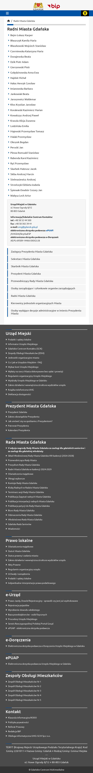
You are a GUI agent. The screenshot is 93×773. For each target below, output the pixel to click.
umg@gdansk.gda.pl (28, 226)
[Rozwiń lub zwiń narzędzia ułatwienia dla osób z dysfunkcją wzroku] (85, 13)
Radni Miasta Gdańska (24, 20)
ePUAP (49, 230)
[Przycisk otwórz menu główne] (7, 13)
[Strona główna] (8, 20)
